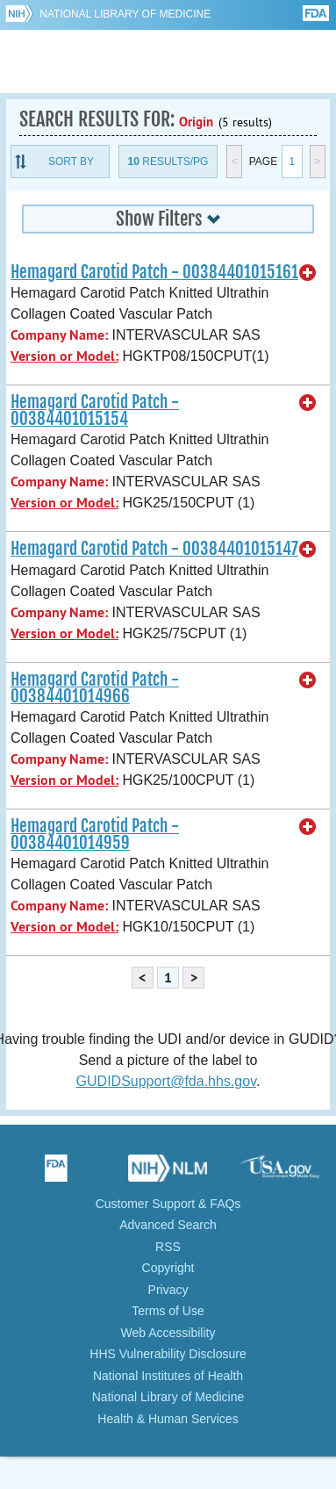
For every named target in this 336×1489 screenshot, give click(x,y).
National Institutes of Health (168, 1376)
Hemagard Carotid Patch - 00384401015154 (95, 410)
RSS (168, 1247)
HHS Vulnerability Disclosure (167, 1354)
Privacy (168, 1290)
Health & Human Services (167, 1419)
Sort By (71, 161)
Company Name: (59, 335)
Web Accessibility (168, 1333)
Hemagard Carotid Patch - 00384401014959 (95, 834)
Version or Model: (64, 356)
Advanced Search (168, 1225)
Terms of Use (168, 1311)
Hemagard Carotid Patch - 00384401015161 (154, 272)
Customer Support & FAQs (168, 1204)
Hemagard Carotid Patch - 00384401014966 (95, 688)
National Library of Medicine (125, 14)
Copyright (168, 1268)
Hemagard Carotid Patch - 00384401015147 (154, 548)
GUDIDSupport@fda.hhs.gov (166, 1081)
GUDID (168, 61)
